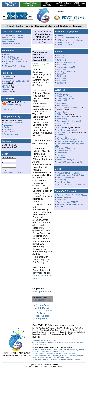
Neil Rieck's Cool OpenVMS (69, 121)
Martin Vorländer (64, 94)
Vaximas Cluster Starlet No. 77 (70, 204)
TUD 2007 (61, 74)
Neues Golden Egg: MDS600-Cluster (41, 308)
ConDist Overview (11, 57)
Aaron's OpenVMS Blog (67, 177)
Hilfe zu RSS (8, 110)
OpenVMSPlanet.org (66, 148)
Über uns (53, 26)
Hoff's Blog (61, 180)
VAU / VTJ (6, 91)
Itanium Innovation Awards (13, 35)
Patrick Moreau (63, 116)
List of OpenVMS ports (13, 59)
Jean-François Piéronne (67, 108)
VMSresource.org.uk (66, 160)
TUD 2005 (61, 78)
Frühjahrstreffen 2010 (66, 62)
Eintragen (40, 26)
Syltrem (60, 114)
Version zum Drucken (11, 44)
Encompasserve (64, 197)
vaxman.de (61, 103)
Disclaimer (65, 26)
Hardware (6, 85)
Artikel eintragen (11, 134)
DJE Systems (63, 123)
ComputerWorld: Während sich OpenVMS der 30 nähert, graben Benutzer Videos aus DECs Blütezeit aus (58, 351)
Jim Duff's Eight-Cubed (67, 130)
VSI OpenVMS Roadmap (14, 66)
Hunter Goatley (63, 132)
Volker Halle (62, 101)
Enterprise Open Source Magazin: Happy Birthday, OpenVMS (57, 359)
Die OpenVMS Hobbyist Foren (70, 141)
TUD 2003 (61, 83)
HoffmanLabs (62, 105)
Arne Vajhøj (62, 119)
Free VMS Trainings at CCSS (69, 162)
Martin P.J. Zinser (64, 96)
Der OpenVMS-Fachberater (13, 81)
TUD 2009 (61, 65)
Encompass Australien (66, 45)
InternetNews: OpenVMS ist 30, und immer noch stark (54, 354)
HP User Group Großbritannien (70, 40)
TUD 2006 (61, 76)
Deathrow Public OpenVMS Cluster (72, 195)
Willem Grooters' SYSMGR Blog (70, 175)
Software (6, 89)
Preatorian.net (63, 153)
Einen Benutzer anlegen (12, 172)
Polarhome (61, 200)
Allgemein (6, 77)
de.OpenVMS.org (11, 104)
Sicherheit (6, 87)
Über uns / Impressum (13, 123)
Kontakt (77, 26)
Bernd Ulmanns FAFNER (67, 202)
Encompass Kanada (65, 42)
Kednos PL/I (62, 137)
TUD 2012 (61, 55)
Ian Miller (61, 135)
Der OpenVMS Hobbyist (67, 139)
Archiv (29, 26)
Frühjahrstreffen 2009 (66, 67)
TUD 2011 (61, 58)
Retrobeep (61, 155)
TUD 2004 (61, 81)
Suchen (20, 26)
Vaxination (61, 157)
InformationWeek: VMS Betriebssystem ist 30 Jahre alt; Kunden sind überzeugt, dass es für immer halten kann (57, 356)
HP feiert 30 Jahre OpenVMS (44, 340)
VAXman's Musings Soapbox (69, 173)
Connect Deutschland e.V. (68, 38)
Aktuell (10, 26)
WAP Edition (9, 132)
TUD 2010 (61, 60)
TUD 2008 (61, 69)
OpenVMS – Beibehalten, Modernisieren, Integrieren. (43, 314)
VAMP (59, 126)
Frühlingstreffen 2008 (66, 71)
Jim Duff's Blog (63, 182)
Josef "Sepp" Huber (65, 98)
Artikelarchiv (9, 129)
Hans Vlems (62, 112)
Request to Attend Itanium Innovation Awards (13, 38)
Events (5, 83)
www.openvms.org (9, 42)
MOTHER (61, 207)
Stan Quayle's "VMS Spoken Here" (72, 184)
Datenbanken (7, 79)
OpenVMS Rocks (64, 150)
